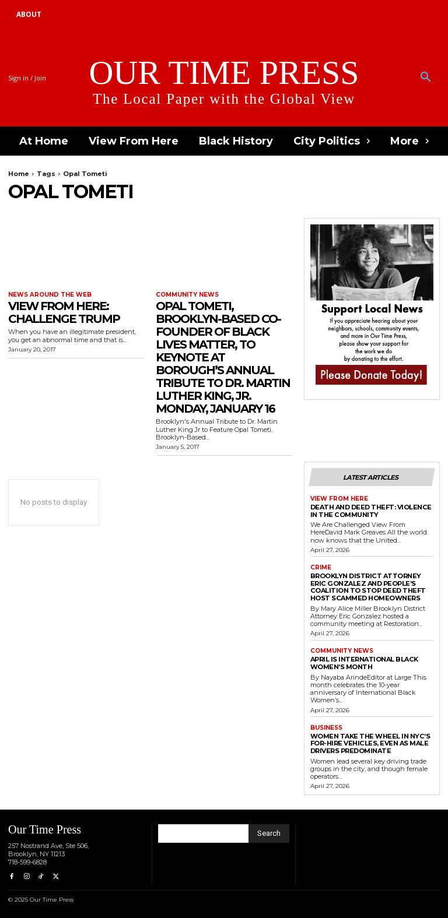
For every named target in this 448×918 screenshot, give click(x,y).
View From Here (339, 498)
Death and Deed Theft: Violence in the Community (370, 511)
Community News (187, 294)
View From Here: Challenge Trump (64, 312)
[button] (426, 78)
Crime (320, 567)
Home (18, 174)
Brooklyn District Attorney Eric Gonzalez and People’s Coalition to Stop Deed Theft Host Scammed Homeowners (367, 586)
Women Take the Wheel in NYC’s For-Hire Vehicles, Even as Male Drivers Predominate (370, 742)
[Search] (269, 833)
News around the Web (50, 294)
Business (326, 727)
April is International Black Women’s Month (364, 663)
